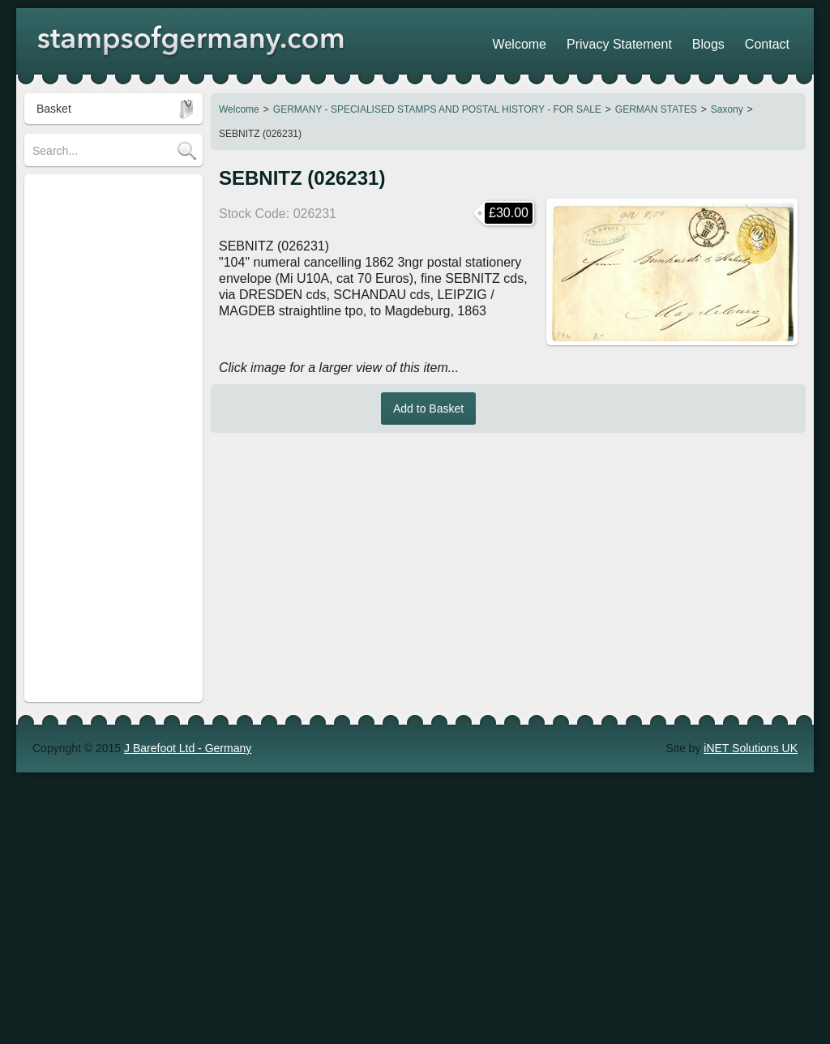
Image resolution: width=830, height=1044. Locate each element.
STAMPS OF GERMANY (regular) (94, 198)
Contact (774, 40)
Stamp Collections (78, 378)
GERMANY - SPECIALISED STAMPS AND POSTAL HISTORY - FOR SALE (437, 109)
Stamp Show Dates (81, 475)
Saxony (727, 109)
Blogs (728, 40)
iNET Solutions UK (751, 538)
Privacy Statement (656, 40)
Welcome (239, 109)
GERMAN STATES (656, 109)
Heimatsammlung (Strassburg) (109, 289)
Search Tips (62, 427)
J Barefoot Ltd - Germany (187, 538)
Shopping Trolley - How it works (111, 451)
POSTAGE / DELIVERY (92, 402)
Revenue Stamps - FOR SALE (109, 313)
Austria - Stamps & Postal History (97, 346)
